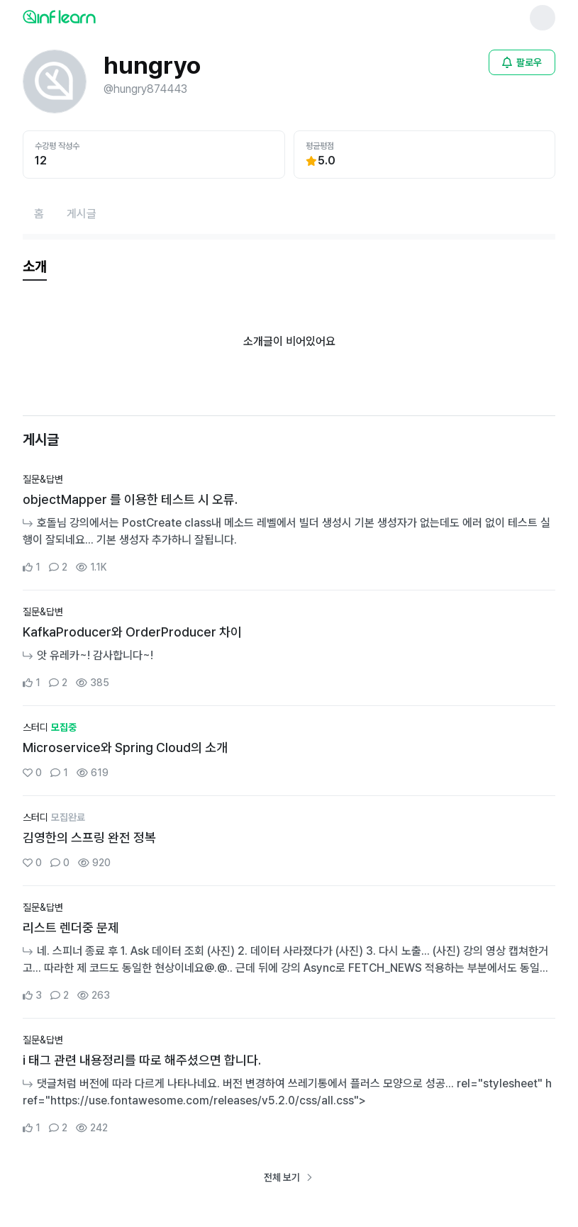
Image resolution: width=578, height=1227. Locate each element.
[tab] (35, 267)
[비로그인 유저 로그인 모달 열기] (522, 62)
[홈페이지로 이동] (39, 214)
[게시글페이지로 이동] (81, 214)
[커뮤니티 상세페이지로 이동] (289, 524)
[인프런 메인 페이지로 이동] (94, 16)
